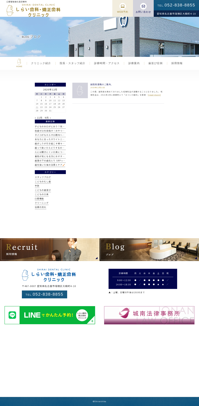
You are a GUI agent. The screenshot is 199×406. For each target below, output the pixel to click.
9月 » (48, 117)
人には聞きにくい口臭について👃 (52, 152)
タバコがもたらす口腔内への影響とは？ (55, 134)
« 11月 (39, 117)
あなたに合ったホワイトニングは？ (53, 139)
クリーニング (42, 202)
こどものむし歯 (43, 181)
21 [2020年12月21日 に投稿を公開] (37, 107)
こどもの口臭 (42, 194)
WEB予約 (122, 8)
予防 (37, 185)
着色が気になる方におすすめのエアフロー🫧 (58, 156)
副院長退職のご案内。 (101, 84)
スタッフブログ (43, 177)
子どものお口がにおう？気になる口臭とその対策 (60, 126)
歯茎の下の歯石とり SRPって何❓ (53, 160)
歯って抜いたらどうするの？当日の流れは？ (58, 147)
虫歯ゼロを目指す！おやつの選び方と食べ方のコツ (61, 130)
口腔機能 (39, 198)
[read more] (154, 95)
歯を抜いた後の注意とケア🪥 (50, 164)
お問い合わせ (143, 8)
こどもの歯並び (43, 190)
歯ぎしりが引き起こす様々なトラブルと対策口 (59, 143)
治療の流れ (40, 207)
